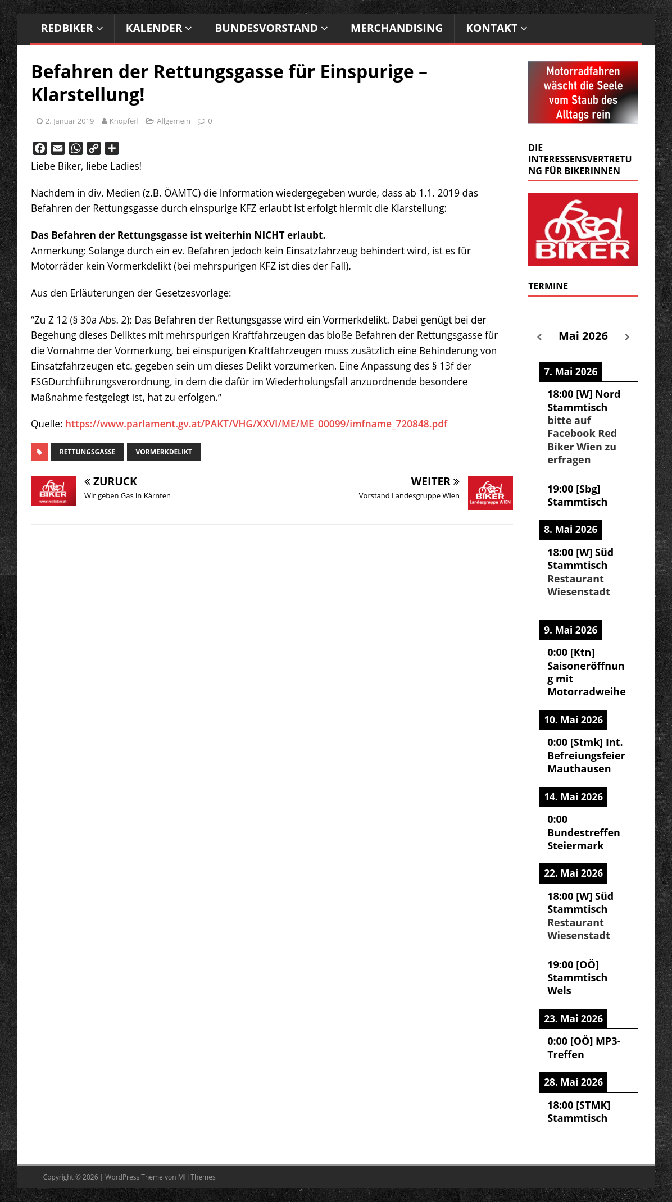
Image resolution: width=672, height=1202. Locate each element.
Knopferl (124, 121)
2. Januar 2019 (70, 121)
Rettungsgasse (88, 452)
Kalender (154, 27)
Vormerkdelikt (163, 452)
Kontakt (491, 27)
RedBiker (67, 27)
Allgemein (173, 121)
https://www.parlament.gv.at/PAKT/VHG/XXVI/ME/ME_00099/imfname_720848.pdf (256, 423)
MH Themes (197, 1177)
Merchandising (397, 27)
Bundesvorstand (266, 27)
